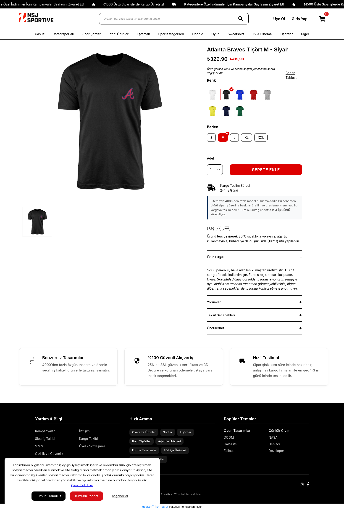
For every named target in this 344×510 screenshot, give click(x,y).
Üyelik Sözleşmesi (92, 446)
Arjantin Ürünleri (169, 441)
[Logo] (36, 17)
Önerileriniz (215, 328)
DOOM (229, 437)
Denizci (274, 444)
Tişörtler (185, 432)
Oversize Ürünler (144, 432)
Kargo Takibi (88, 439)
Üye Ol (279, 18)
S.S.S (39, 446)
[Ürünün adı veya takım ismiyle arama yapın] (174, 18)
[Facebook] (308, 484)
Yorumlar (214, 302)
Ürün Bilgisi (215, 257)
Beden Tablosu (291, 75)
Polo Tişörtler (141, 441)
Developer (276, 451)
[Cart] (322, 18)
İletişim (84, 431)
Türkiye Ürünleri (175, 450)
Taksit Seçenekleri (221, 315)
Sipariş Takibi (45, 439)
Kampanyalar (45, 431)
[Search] (240, 18)
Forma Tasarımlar (144, 450)
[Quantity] (215, 169)
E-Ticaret (162, 506)
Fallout (229, 451)
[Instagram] (302, 484)
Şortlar (167, 432)
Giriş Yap (299, 18)
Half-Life (230, 444)
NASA (273, 437)
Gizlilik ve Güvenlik (49, 454)
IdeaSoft (148, 506)
